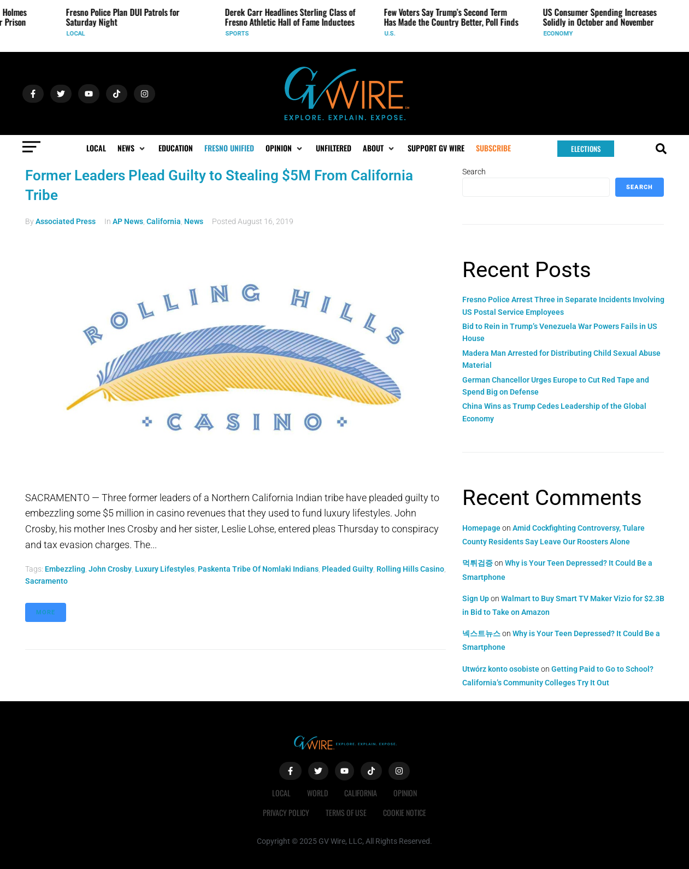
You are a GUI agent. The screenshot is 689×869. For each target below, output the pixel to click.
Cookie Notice (404, 812)
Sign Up (475, 598)
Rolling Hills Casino (410, 569)
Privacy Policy (286, 812)
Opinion (405, 792)
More (45, 612)
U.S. (392, 33)
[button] (132, 148)
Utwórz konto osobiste (500, 669)
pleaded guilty (347, 569)
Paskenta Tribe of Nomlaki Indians (258, 569)
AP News (128, 221)
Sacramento (46, 581)
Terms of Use (346, 812)
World (317, 792)
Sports (240, 33)
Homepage (481, 528)
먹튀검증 (477, 563)
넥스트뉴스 (481, 633)
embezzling (65, 569)
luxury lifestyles (165, 569)
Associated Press (66, 221)
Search (474, 171)
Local (78, 33)
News (193, 221)
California (163, 221)
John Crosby (110, 569)
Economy (561, 33)
